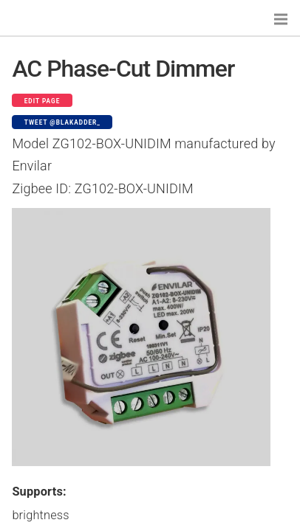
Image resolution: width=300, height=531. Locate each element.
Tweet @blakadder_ (62, 122)
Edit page (42, 101)
